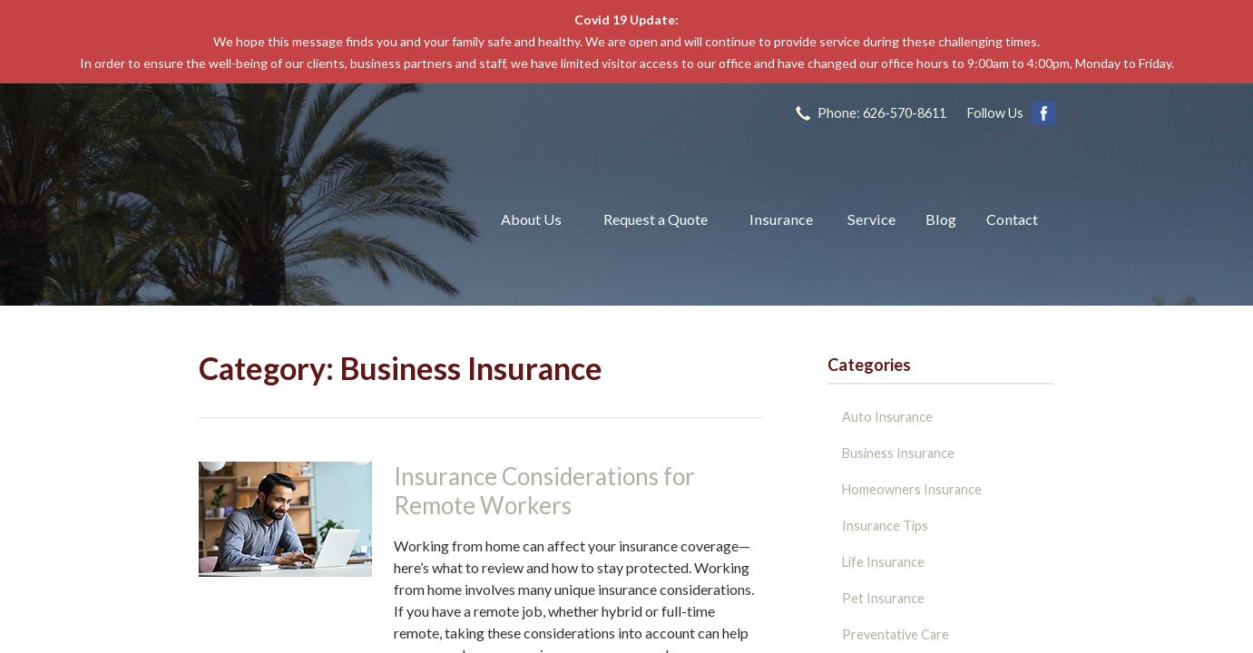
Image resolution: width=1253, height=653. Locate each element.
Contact (1012, 219)
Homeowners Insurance (912, 489)
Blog (940, 219)
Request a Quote (655, 219)
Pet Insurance (883, 598)
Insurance (781, 219)
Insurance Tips (885, 525)
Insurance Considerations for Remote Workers (544, 491)
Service (871, 219)
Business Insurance (898, 453)
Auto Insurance (887, 416)
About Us (531, 219)
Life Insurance (883, 562)
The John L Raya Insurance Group (328, 219)
